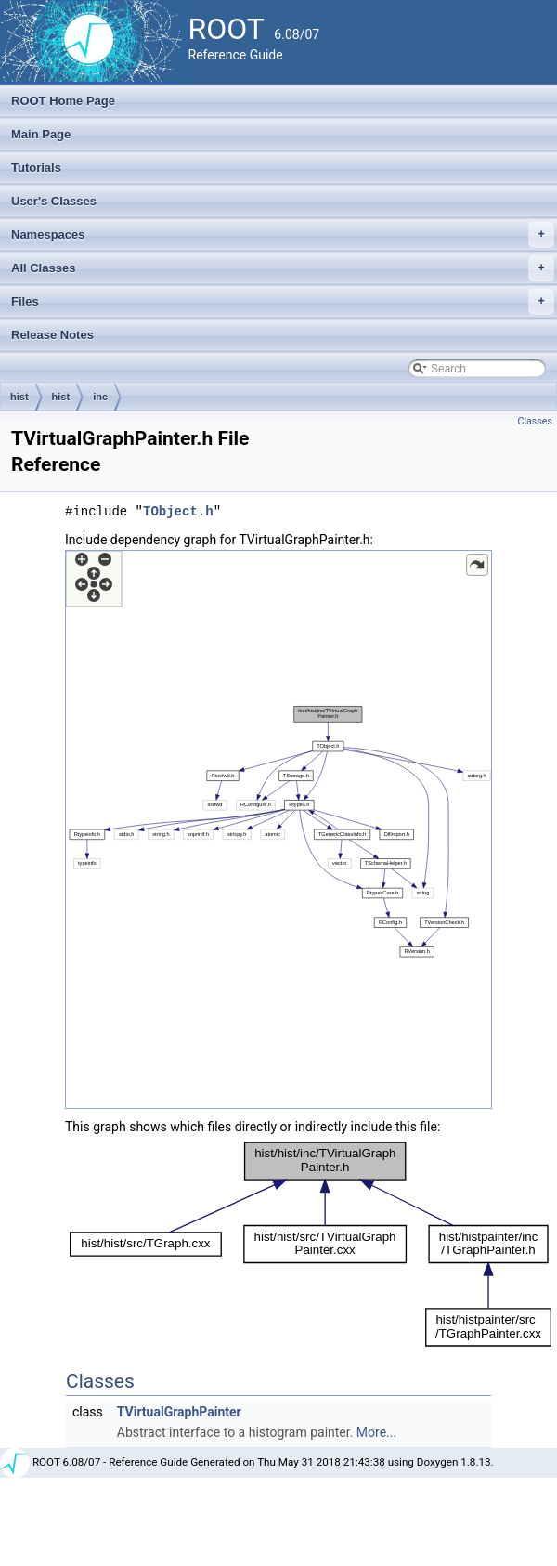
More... (376, 1432)
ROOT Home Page (63, 101)
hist (19, 396)
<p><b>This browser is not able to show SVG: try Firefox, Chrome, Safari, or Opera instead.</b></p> (278, 829)
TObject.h (178, 511)
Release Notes (52, 335)
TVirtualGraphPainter (179, 1411)
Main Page (41, 134)
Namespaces (282, 235)
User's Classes (54, 201)
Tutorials (36, 168)
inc (100, 396)
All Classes (282, 268)
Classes (535, 421)
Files (282, 302)
